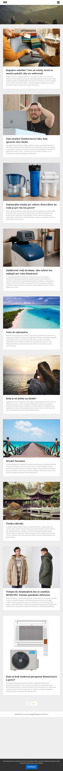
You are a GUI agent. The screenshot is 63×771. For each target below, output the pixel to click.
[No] (61, 765)
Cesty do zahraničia (17, 332)
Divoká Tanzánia (15, 460)
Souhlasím (31, 767)
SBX (5, 2)
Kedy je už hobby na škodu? (21, 398)
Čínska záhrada (14, 523)
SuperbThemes (35, 714)
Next (34, 704)
